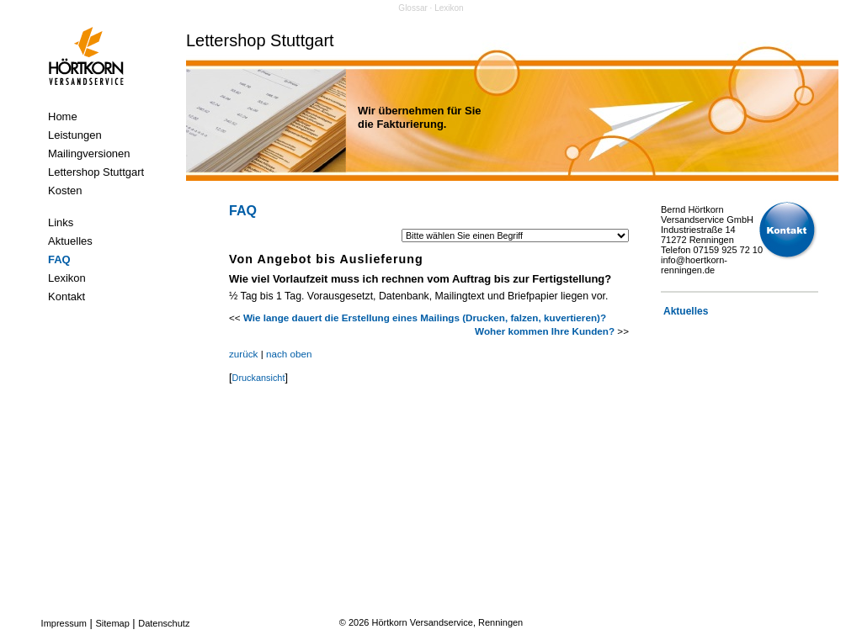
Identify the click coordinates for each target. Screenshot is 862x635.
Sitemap (112, 623)
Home (62, 116)
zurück (243, 353)
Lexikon (67, 278)
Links (60, 222)
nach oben (289, 353)
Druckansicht (258, 378)
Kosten (65, 190)
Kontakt (66, 296)
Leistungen (75, 135)
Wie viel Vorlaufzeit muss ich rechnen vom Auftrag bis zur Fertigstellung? (420, 279)
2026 (359, 622)
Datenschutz (163, 623)
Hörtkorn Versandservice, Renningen (447, 622)
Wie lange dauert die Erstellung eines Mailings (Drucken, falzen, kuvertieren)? (424, 317)
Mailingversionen (89, 153)
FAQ (59, 259)
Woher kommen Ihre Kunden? (545, 330)
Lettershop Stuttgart (96, 172)
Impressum (64, 623)
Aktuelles (70, 241)
